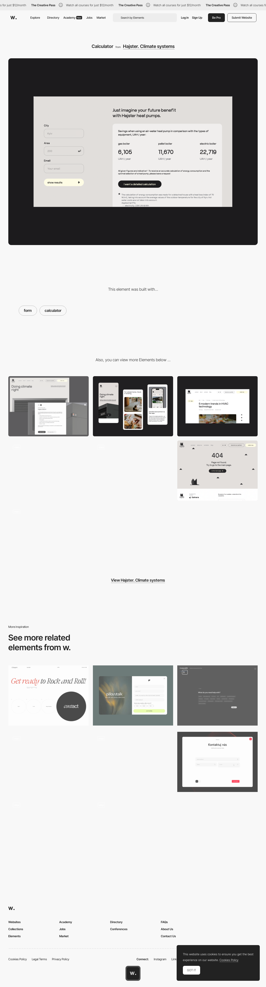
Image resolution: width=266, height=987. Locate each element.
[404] (217, 470)
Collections (15, 929)
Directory (53, 17)
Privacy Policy (60, 959)
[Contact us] (217, 762)
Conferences (118, 929)
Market (101, 17)
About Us (167, 929)
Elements (14, 936)
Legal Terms (39, 959)
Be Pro (216, 17)
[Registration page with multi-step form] (48, 828)
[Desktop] (48, 406)
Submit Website (242, 17)
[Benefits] (48, 535)
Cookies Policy (17, 959)
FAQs (164, 922)
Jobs (89, 17)
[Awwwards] (13, 17)
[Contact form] (48, 695)
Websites (14, 922)
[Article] (217, 406)
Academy (72, 17)
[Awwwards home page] (133, 973)
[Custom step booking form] (48, 762)
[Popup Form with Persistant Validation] (133, 762)
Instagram (160, 959)
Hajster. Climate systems (149, 46)
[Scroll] (133, 470)
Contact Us (168, 936)
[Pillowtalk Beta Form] (133, 695)
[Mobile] (133, 406)
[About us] (48, 470)
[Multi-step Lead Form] (217, 695)
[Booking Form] (133, 828)
